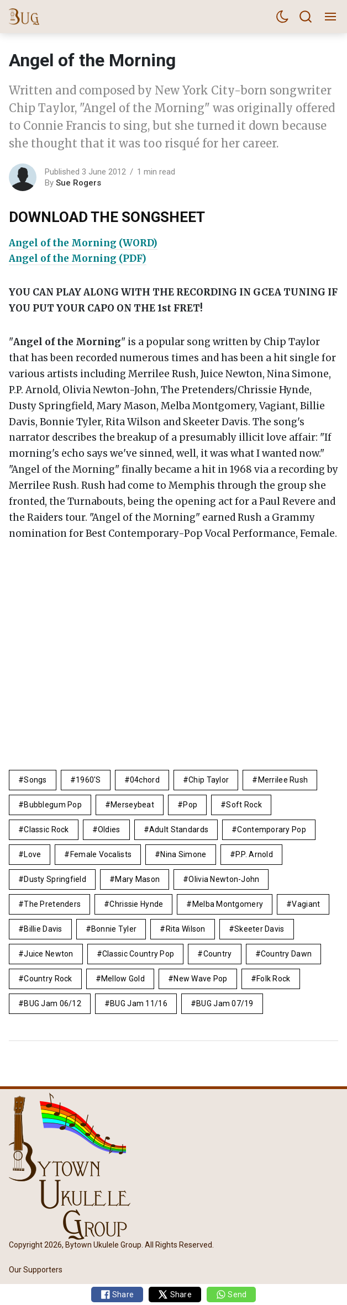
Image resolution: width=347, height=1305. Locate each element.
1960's (88, 779)
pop (190, 804)
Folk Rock (273, 978)
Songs (35, 779)
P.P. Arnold (254, 854)
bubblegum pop (53, 804)
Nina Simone (183, 854)
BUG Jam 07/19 (225, 1003)
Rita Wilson (186, 928)
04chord (145, 779)
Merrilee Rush (283, 779)
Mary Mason (137, 879)
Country (217, 953)
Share (117, 1294)
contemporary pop (271, 829)
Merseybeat (132, 804)
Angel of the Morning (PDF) (77, 258)
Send (231, 1294)
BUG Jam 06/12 (52, 1003)
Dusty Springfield (55, 879)
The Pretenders (52, 904)
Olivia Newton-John (223, 879)
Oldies (109, 829)
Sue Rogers (78, 183)
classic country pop (138, 953)
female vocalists (101, 854)
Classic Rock (46, 829)
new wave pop (200, 978)
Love (32, 854)
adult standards (178, 829)
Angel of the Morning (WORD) (83, 243)
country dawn (286, 953)
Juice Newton (48, 953)
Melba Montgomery (227, 904)
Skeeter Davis (259, 928)
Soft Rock (244, 804)
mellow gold (123, 978)
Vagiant (306, 904)
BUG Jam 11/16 (138, 1003)
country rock (48, 978)
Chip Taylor (208, 779)
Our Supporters (35, 1269)
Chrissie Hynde (136, 904)
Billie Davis (43, 928)
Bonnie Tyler (113, 928)
